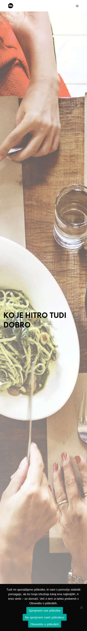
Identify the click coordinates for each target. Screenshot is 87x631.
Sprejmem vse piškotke (45, 610)
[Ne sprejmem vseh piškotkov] (81, 607)
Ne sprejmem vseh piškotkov (45, 617)
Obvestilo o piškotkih (44, 624)
